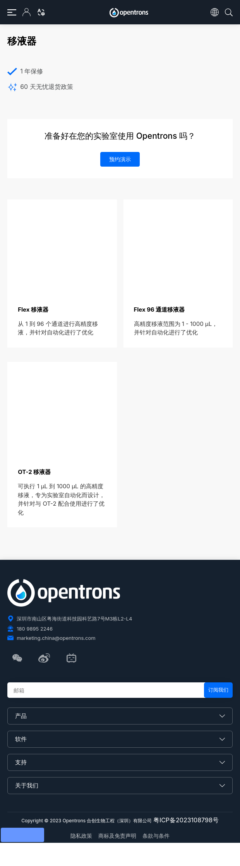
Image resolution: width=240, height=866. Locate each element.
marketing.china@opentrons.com (56, 638)
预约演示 (120, 159)
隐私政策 (81, 835)
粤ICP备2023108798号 (186, 820)
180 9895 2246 (35, 629)
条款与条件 (156, 835)
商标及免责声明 (117, 835)
